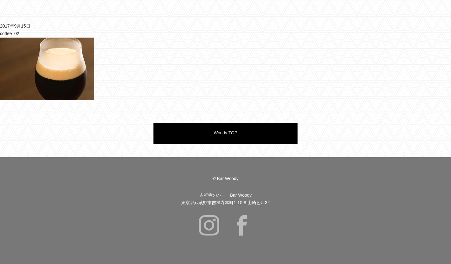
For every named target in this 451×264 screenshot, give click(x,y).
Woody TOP (225, 132)
